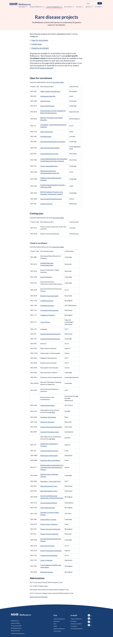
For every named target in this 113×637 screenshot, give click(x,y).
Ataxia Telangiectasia (47, 106)
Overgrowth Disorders (47, 507)
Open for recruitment (39, 40)
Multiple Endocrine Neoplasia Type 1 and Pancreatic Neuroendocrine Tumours (51, 467)
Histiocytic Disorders (47, 422)
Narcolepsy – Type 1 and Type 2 (50, 481)
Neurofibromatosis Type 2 (48, 491)
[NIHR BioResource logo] (20, 4)
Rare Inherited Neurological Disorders (52, 141)
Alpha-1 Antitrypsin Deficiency (50, 91)
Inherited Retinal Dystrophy (49, 154)
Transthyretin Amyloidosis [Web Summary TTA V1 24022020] (49, 555)
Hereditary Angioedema (48, 417)
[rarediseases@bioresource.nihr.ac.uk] (46, 68)
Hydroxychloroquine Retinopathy (51, 427)
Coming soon (36, 44)
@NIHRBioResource (16, 628)
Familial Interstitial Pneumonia (50, 334)
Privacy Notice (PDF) (16, 625)
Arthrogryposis (45, 101)
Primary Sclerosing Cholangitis (50, 529)
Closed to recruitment (40, 48)
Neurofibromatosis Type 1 (48, 486)
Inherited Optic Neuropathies (50, 148)
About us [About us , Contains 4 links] (88, 6)
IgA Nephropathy (45, 136)
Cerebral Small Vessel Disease (50, 339)
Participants (74, 621)
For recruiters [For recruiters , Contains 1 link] (68, 6)
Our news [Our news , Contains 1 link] (79, 6)
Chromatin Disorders (47, 305)
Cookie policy (74, 626)
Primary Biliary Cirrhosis (48, 519)
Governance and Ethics (76, 623)
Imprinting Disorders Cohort (49, 432)
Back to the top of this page (39, 597)
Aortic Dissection (46, 277)
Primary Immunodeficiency (49, 166)
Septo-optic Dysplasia (47, 546)
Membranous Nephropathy (49, 455)
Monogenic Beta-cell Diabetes (50, 460)
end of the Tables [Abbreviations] (58, 82)
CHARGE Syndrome (46, 300)
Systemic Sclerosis (46, 204)
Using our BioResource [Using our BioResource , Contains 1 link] (36, 6)
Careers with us (57, 631)
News (54, 623)
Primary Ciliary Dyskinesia (48, 524)
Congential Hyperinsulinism (49, 310)
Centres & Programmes (59, 618)
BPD (53, 412)
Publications (56, 621)
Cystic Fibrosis (45, 322)
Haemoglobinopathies (47, 405)
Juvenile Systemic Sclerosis (49, 450)
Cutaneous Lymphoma (47, 315)
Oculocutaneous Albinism (48, 503)
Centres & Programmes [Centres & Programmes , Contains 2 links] (53, 6)
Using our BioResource (59, 628)
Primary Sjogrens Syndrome (49, 534)
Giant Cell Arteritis (46, 131)
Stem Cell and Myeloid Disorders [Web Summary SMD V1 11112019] (51, 199)
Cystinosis (43, 329)
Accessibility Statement (76, 628)
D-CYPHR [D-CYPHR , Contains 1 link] (98, 6)
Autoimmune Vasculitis (47, 96)
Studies (55, 626)
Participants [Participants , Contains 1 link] (22, 6)
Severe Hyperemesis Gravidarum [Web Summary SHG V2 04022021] (51, 550)
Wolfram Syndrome (46, 572)
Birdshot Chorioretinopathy (49, 296)
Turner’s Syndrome (46, 560)
